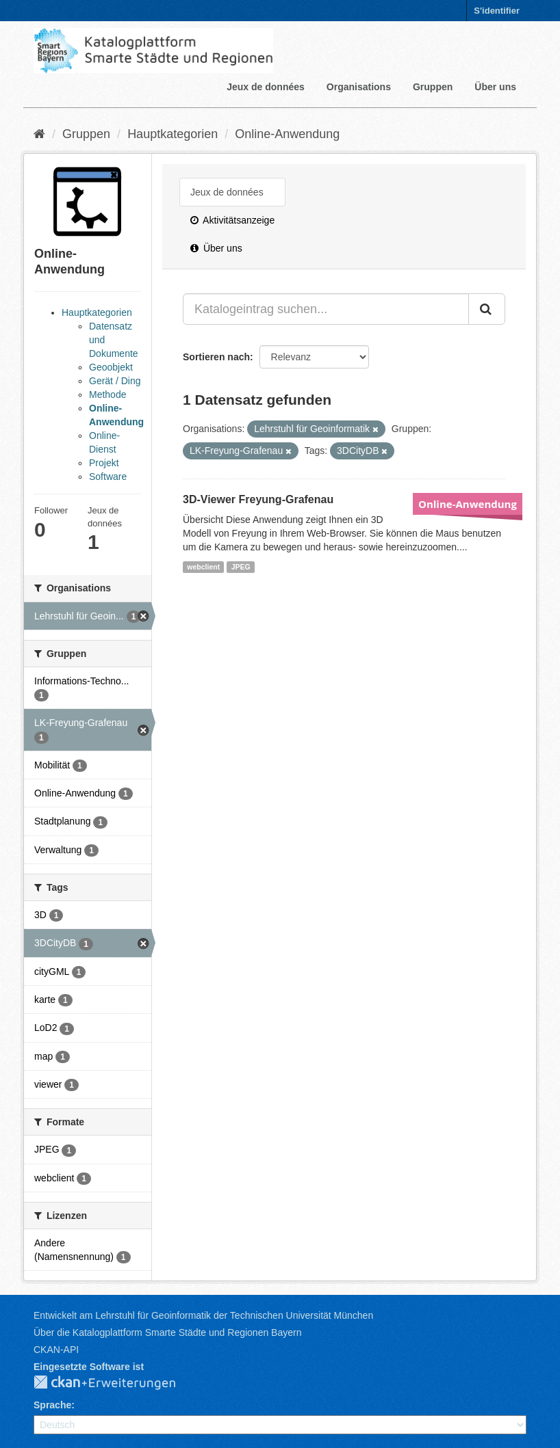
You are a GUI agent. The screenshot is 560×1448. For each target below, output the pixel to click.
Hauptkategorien (172, 134)
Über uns (495, 86)
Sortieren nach (216, 356)
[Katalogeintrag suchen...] (326, 309)
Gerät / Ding (114, 380)
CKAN (116, 1383)
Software (108, 476)
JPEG (241, 567)
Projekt (104, 462)
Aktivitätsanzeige (232, 220)
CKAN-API (56, 1349)
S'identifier (497, 10)
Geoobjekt (111, 367)
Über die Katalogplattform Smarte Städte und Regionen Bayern (167, 1332)
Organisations (359, 86)
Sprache (52, 1404)
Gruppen (433, 86)
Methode (107, 394)
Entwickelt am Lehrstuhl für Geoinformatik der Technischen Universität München (203, 1315)
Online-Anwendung (287, 134)
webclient (203, 567)
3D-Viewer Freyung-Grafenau (258, 499)
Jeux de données (266, 86)
